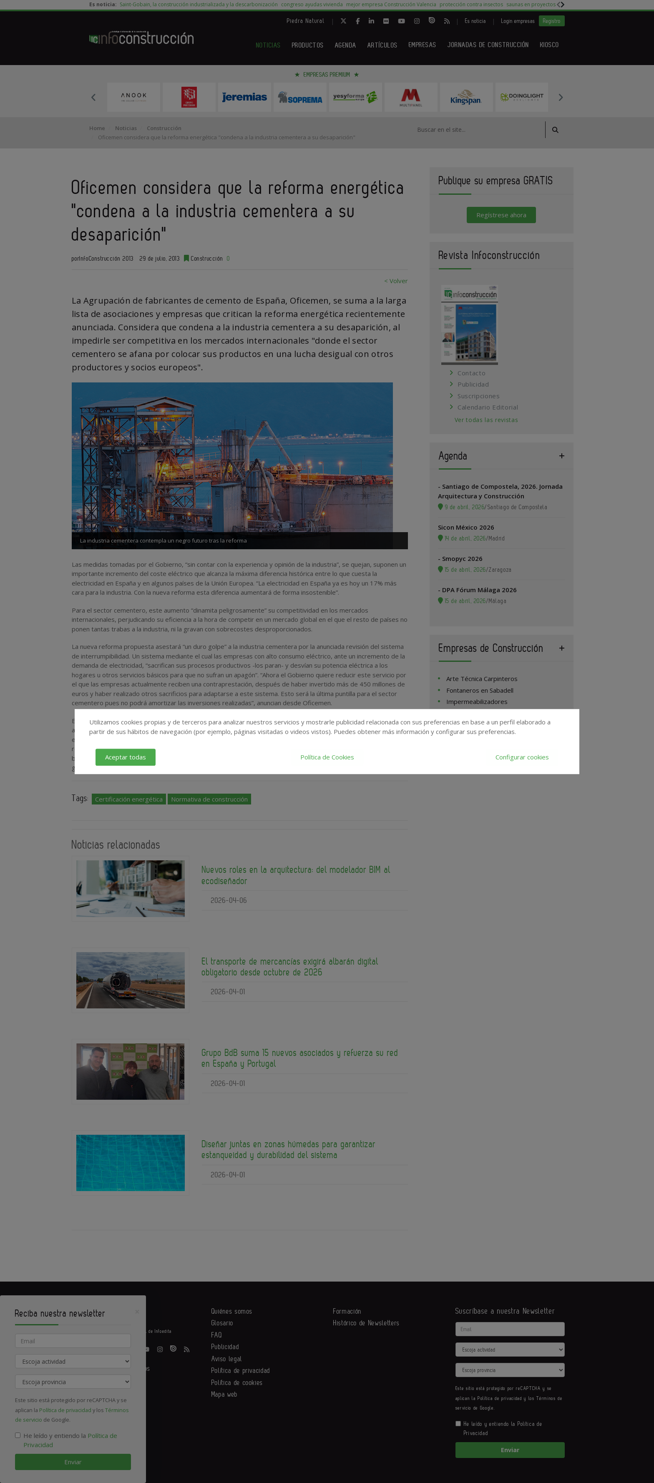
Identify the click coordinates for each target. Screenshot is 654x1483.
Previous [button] (93, 97)
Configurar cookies (522, 757)
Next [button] (560, 97)
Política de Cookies (327, 757)
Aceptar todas (125, 757)
